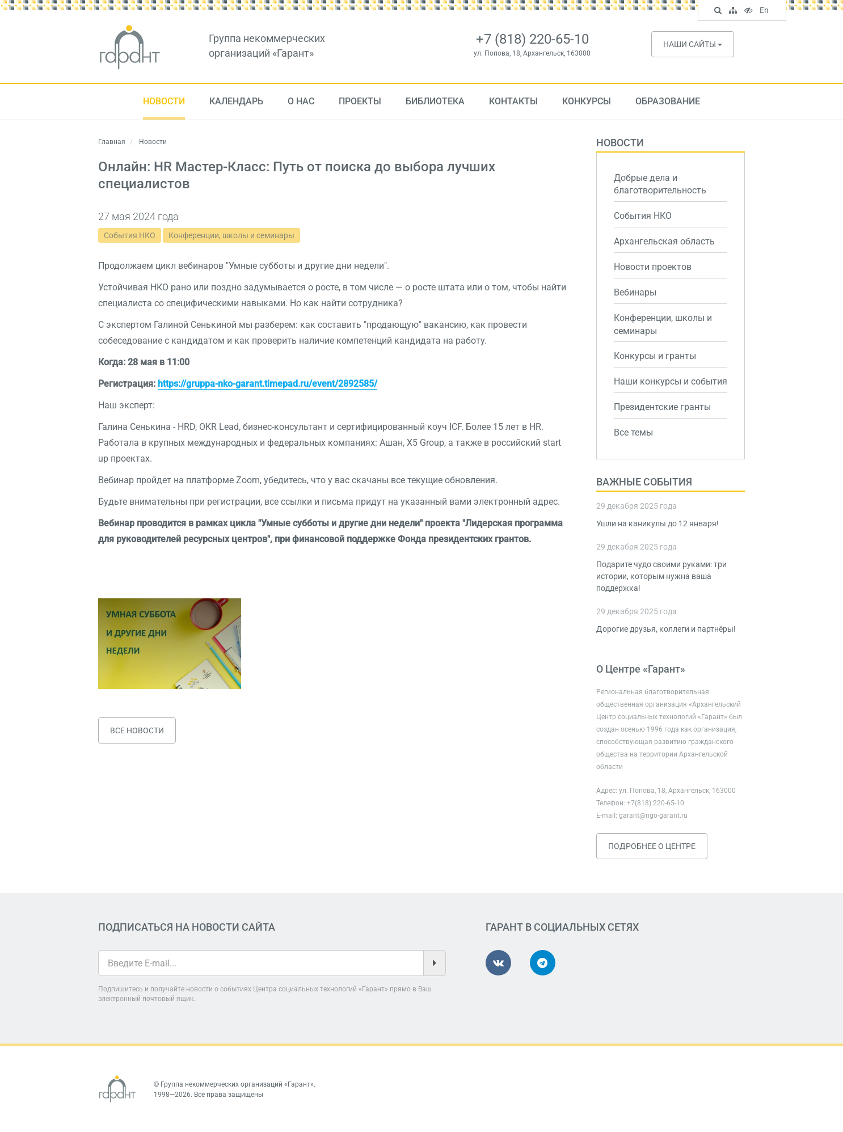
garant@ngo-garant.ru (653, 816)
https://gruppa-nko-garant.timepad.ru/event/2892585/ (267, 383)
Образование (667, 101)
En (766, 11)
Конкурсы (586, 101)
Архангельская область (664, 241)
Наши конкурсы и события (670, 381)
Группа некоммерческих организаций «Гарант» (237, 1084)
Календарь (236, 101)
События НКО (129, 235)
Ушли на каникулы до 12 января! (657, 523)
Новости (164, 101)
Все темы (633, 432)
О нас (301, 101)
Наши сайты (692, 44)
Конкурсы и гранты (655, 355)
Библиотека (435, 101)
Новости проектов (653, 266)
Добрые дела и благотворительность (660, 184)
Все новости (137, 730)
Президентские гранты (662, 407)
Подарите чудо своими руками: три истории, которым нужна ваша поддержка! (661, 576)
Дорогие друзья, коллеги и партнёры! (666, 628)
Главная (111, 142)
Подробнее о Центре (652, 846)
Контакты (513, 101)
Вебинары (635, 292)
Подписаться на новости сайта (186, 927)
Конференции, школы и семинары (231, 235)
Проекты (360, 101)
